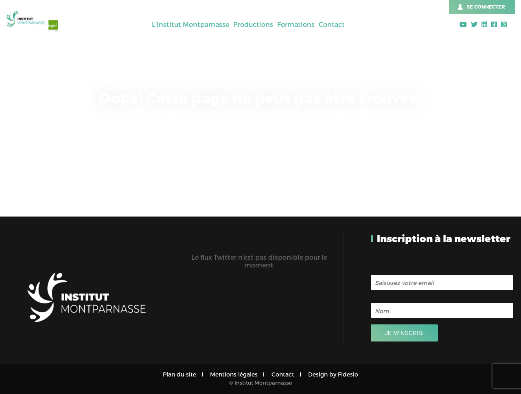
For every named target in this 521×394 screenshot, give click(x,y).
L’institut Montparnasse (190, 24)
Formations (296, 24)
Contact (332, 24)
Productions (253, 24)
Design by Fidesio (333, 374)
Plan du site (179, 374)
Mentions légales (234, 374)
